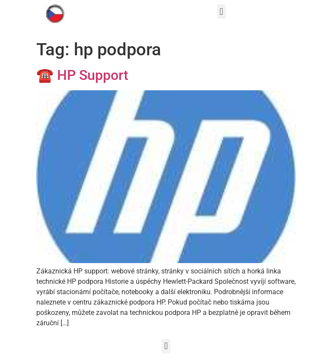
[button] (221, 11)
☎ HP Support (82, 75)
